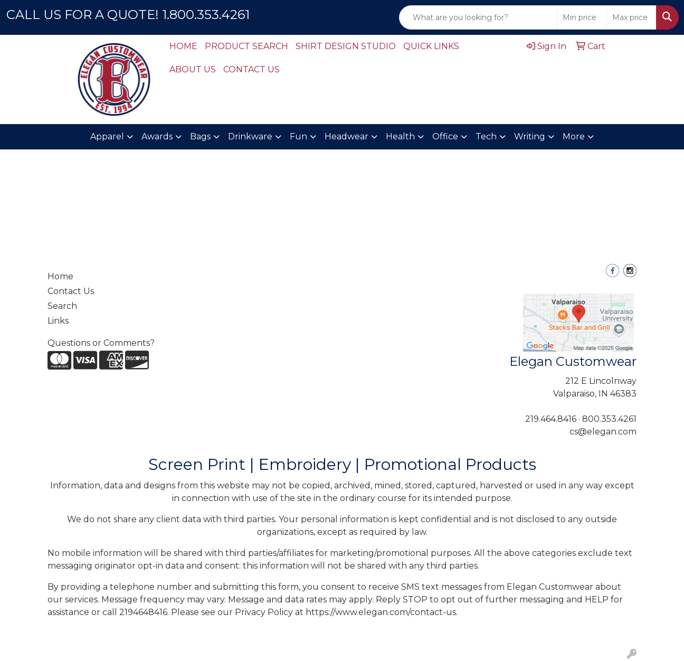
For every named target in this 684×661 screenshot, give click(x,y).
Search (62, 306)
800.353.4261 (609, 419)
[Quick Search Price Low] (582, 17)
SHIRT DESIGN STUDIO (346, 46)
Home (60, 276)
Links (58, 321)
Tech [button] (486, 136)
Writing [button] (529, 136)
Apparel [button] (107, 136)
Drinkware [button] (250, 136)
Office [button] (445, 136)
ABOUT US (192, 69)
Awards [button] (157, 136)
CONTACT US (251, 69)
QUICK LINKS (431, 46)
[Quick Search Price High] (631, 17)
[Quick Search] (478, 17)
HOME (183, 46)
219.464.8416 (550, 419)
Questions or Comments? (101, 343)
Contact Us (71, 291)
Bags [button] (200, 136)
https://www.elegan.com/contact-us (381, 612)
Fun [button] (298, 136)
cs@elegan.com (602, 432)
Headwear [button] (346, 136)
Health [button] (400, 136)
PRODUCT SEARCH (246, 46)
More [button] (574, 136)
